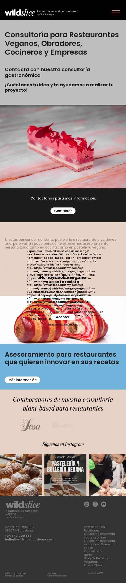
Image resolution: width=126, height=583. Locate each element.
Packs (88, 548)
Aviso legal (52, 573)
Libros (88, 555)
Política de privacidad (15, 573)
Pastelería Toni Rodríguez (95, 528)
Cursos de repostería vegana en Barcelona (100, 542)
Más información (22, 379)
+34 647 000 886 (18, 536)
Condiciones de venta (57, 576)
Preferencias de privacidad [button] (63, 324)
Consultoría (93, 551)
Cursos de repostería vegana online (99, 535)
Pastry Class (93, 565)
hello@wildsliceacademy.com (30, 539)
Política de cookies (14, 576)
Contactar (63, 210)
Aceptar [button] (63, 317)
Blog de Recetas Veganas (96, 560)
